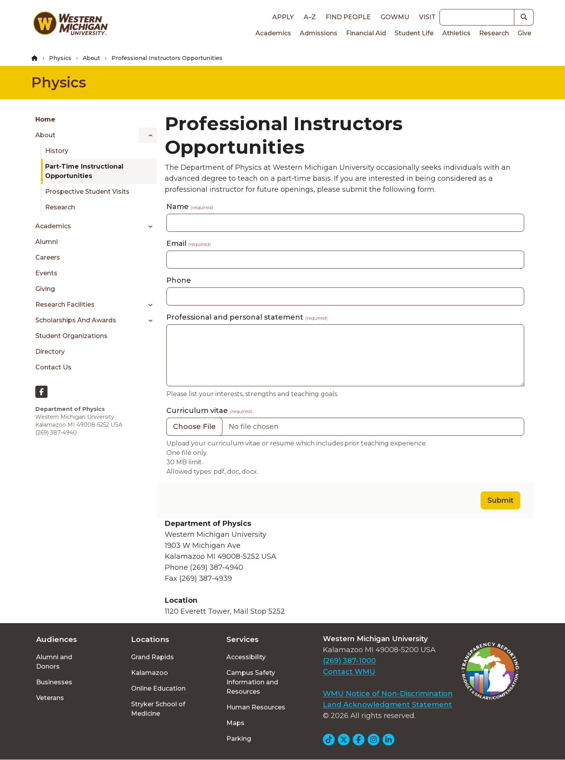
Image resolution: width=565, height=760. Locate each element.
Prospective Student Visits (87, 191)
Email (188, 243)
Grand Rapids (152, 657)
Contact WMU (349, 671)
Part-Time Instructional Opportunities (84, 171)
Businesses (54, 682)
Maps (235, 723)
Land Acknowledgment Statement (387, 704)
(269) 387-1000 (349, 660)
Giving (45, 289)
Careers (47, 257)
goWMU (395, 17)
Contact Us (53, 367)
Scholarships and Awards (75, 320)
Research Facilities (65, 304)
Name (189, 206)
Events (46, 273)
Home (45, 119)
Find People (348, 17)
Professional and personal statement (247, 317)
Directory (50, 351)
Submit (500, 500)
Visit (427, 17)
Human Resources (255, 707)
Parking (238, 738)
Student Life (414, 33)
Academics (273, 33)
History (56, 151)
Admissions (318, 33)
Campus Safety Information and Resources (252, 682)
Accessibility (246, 657)
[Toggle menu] (148, 135)
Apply (283, 17)
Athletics (456, 33)
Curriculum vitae (209, 410)
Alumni (46, 241)
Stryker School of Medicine (158, 708)
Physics (60, 58)
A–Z (310, 17)
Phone (178, 280)
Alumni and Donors (54, 661)
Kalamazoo (149, 672)
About (91, 58)
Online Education (158, 688)
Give (524, 33)
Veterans (50, 698)
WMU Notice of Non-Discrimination (388, 693)
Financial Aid (366, 33)
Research (494, 33)
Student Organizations (71, 336)
